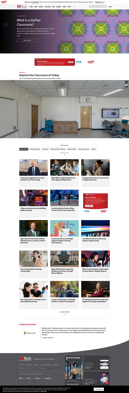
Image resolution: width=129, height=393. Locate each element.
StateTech (39, 378)
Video (53, 6)
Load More (64, 313)
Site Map (55, 365)
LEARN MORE (47, 337)
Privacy (36, 365)
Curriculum (45, 149)
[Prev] (5, 25)
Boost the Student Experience (28, 43)
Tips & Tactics (47, 6)
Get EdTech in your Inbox (89, 364)
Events (64, 6)
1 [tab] (61, 49)
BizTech (22, 378)
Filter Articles (64, 145)
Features (41, 6)
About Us (21, 365)
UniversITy (58, 6)
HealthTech (49, 378)
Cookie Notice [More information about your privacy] (43, 391)
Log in (110, 6)
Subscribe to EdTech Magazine (91, 380)
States (35, 6)
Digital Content (72, 149)
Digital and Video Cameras (58, 149)
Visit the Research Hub (73, 384)
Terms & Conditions (45, 365)
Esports (94, 149)
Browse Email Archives (88, 367)
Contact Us (29, 365)
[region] (64, 389)
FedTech (30, 378)
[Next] (123, 25)
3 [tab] (66, 49)
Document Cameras (84, 149)
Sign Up (99, 2)
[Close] (126, 389)
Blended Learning (35, 149)
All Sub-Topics (24, 149)
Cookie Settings (99, 389)
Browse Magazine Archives (90, 383)
